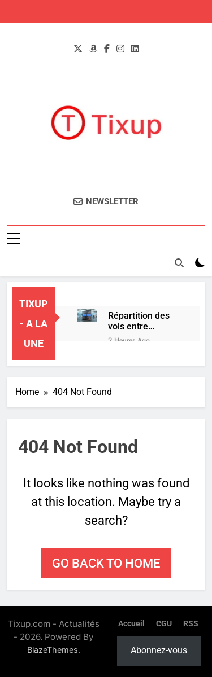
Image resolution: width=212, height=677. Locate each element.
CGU (164, 623)
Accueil (131, 623)
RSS (190, 623)
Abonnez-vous (159, 650)
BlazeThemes (52, 649)
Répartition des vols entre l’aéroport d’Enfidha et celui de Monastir (142, 321)
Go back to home (106, 563)
